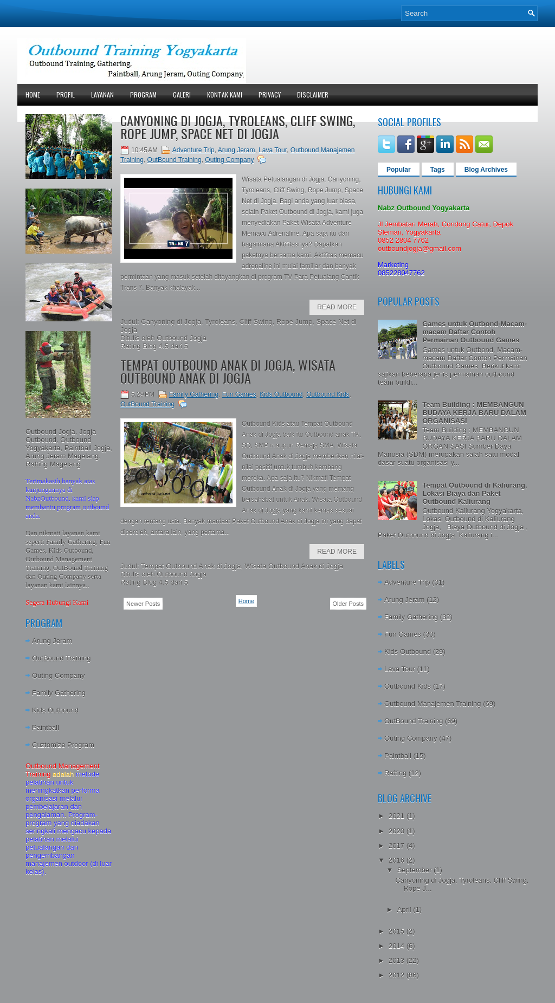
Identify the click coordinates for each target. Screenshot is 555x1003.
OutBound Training (61, 658)
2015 (397, 931)
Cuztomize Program (63, 745)
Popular (398, 169)
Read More (337, 307)
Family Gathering (59, 693)
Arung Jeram (52, 641)
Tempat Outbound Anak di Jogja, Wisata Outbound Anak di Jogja (227, 371)
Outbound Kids (327, 394)
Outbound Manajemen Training (432, 704)
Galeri (182, 94)
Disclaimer (312, 94)
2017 (397, 846)
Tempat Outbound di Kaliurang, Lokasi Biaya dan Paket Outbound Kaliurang (474, 493)
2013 (397, 960)
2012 (397, 975)
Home (32, 94)
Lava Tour (273, 150)
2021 (397, 816)
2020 (397, 831)
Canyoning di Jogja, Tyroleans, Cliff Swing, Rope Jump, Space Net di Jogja (237, 127)
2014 (397, 946)
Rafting (395, 773)
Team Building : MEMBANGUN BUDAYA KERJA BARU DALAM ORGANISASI (474, 412)
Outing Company (58, 675)
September (415, 870)
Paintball (45, 727)
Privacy (270, 94)
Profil (65, 94)
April (405, 909)
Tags (437, 169)
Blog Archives (486, 169)
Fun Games (239, 394)
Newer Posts (143, 603)
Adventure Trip (193, 150)
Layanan (102, 94)
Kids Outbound (55, 710)
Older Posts (348, 603)
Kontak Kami (224, 94)
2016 (397, 860)
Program (143, 94)
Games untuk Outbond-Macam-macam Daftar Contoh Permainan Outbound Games (474, 332)
